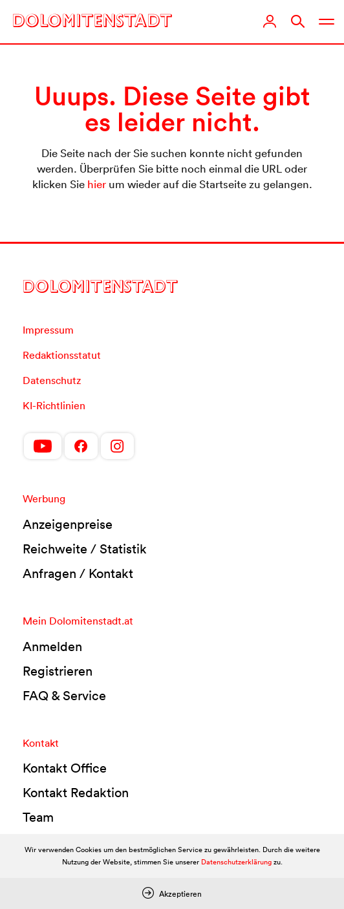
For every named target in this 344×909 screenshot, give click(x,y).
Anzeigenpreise (68, 524)
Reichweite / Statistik (85, 549)
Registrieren (57, 671)
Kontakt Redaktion (76, 792)
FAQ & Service (64, 695)
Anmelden (52, 646)
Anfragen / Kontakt (78, 573)
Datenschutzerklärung (236, 862)
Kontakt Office (65, 768)
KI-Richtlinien (54, 405)
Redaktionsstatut (62, 354)
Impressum (48, 329)
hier (96, 184)
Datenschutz (52, 380)
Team (38, 817)
